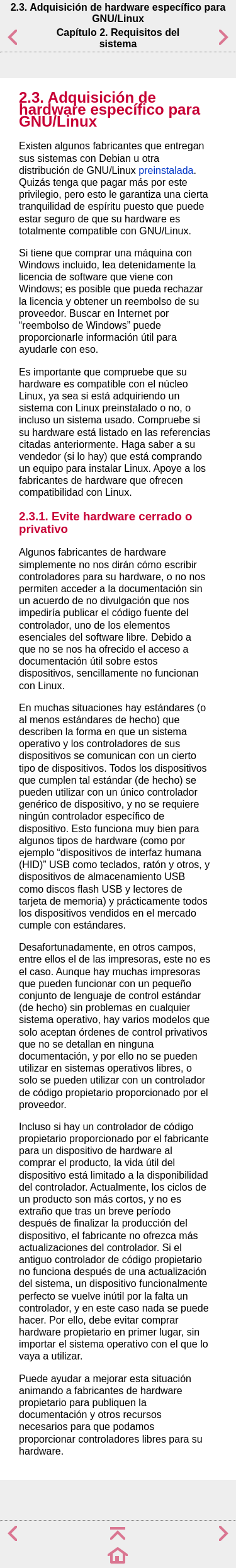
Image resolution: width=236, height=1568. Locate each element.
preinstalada (165, 170)
